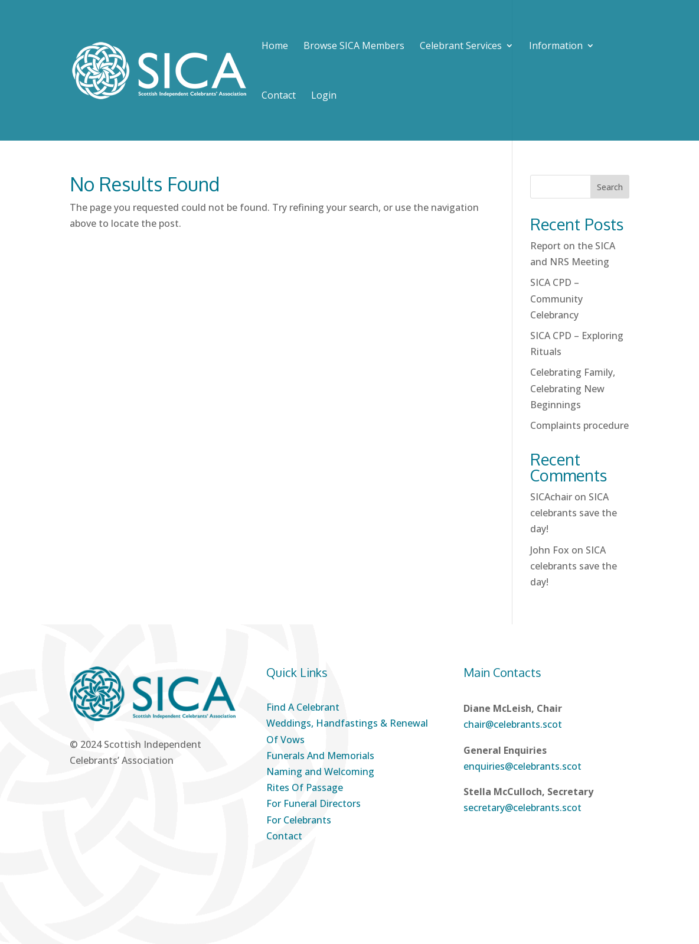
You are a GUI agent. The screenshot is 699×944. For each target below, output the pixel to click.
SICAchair (551, 496)
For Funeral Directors (313, 803)
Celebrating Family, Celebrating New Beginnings (572, 388)
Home (275, 46)
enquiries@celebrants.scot (522, 766)
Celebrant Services (461, 46)
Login (324, 95)
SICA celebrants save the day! (573, 512)
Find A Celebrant (302, 707)
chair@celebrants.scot (512, 724)
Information (556, 46)
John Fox (549, 549)
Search (610, 187)
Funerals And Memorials (320, 755)
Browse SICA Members (353, 46)
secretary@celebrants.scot (522, 807)
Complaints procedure (579, 425)
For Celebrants (298, 819)
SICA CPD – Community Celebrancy (556, 298)
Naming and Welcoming (320, 771)
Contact (279, 96)
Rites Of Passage (304, 787)
